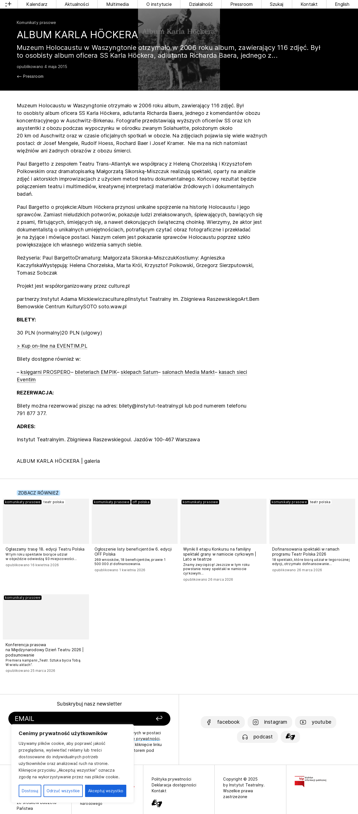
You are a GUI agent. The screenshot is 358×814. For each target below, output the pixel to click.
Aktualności (77, 4)
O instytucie (159, 4)
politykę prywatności (140, 738)
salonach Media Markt (188, 372)
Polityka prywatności (172, 779)
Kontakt (309, 4)
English (342, 4)
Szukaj (276, 4)
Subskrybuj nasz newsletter (89, 704)
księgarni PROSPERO (46, 372)
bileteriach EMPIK (96, 372)
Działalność (201, 4)
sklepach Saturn (139, 372)
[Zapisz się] (140, 718)
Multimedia (117, 4)
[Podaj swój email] (65, 718)
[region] (72, 763)
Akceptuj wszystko (105, 790)
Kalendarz (36, 4)
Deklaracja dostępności (174, 784)
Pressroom (241, 4)
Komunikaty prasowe (36, 22)
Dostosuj (30, 790)
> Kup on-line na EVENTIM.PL (52, 346)
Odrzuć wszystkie (63, 790)
